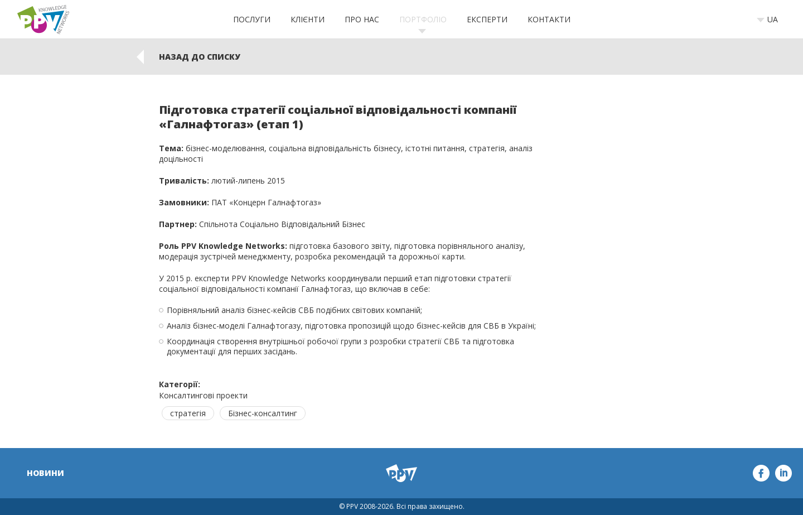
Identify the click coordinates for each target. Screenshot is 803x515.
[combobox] (771, 19)
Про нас (362, 19)
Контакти (549, 19)
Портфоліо (423, 19)
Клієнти (308, 19)
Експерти (487, 19)
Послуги (251, 19)
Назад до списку (199, 56)
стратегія (188, 413)
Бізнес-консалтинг (262, 413)
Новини (45, 473)
